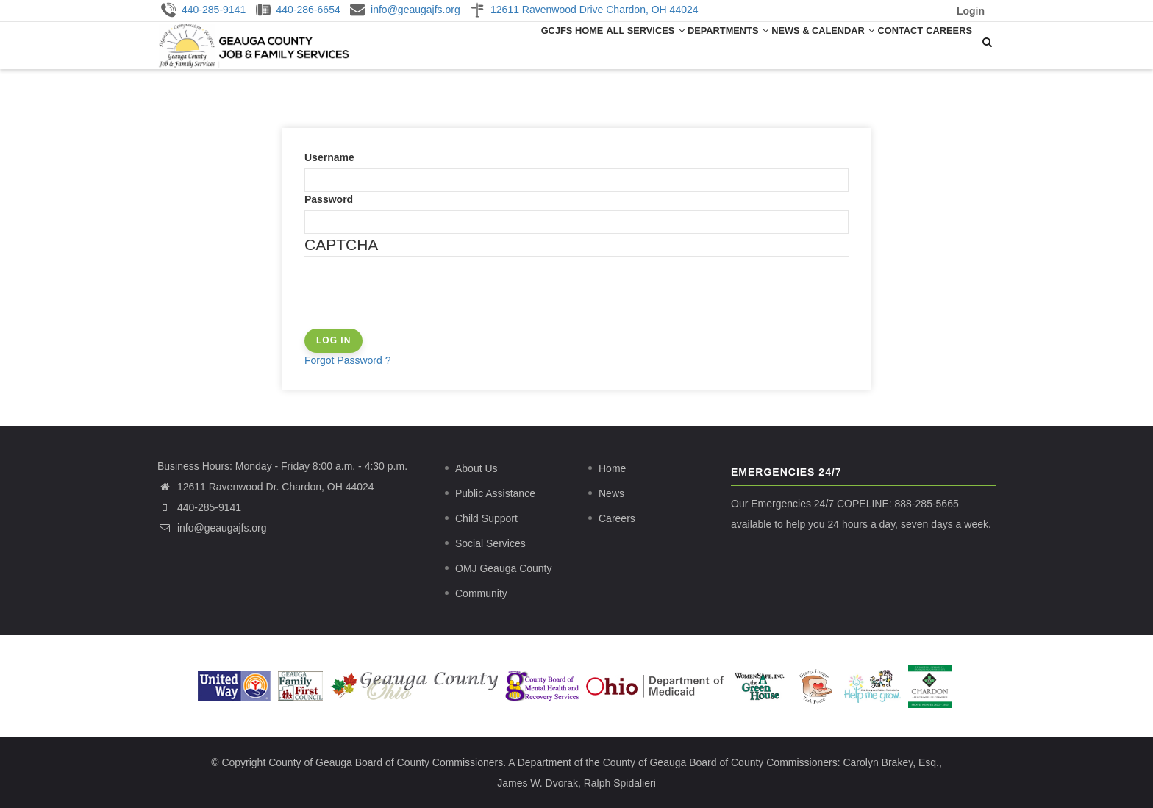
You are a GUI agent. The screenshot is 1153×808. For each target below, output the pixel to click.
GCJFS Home (514, 44)
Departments (691, 44)
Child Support (486, 518)
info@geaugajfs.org (212, 528)
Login (971, 11)
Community (481, 593)
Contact (883, 44)
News (611, 493)
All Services (598, 44)
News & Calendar (795, 44)
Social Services (490, 543)
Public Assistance (495, 493)
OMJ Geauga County (503, 568)
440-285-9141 (209, 507)
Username (329, 157)
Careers (943, 44)
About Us (476, 468)
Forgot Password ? (347, 360)
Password (328, 199)
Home (612, 468)
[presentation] (416, 300)
